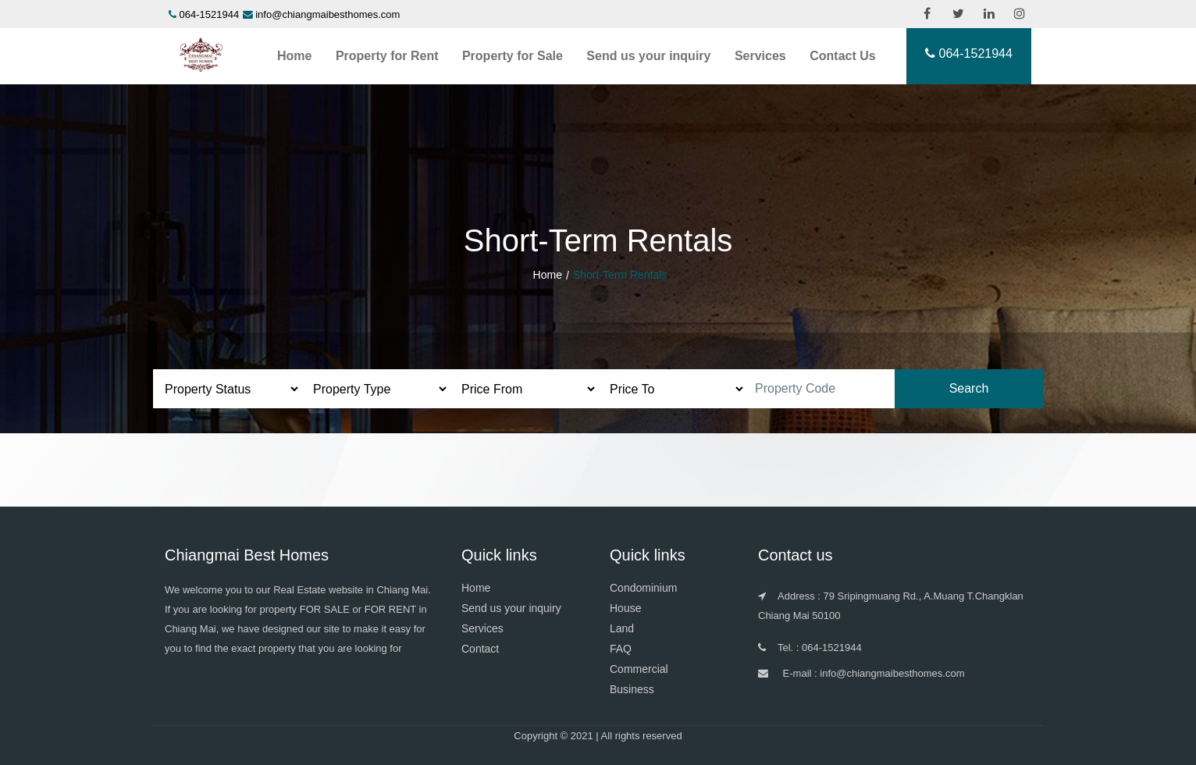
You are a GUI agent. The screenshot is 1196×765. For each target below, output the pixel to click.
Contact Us (842, 55)
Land (622, 628)
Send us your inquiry (648, 55)
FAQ (621, 648)
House (625, 608)
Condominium (643, 588)
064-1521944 (210, 14)
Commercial (639, 669)
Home (294, 55)
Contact (480, 648)
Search (969, 388)
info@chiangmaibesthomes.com (327, 14)
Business (632, 689)
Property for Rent (387, 55)
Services (760, 55)
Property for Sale (512, 55)
